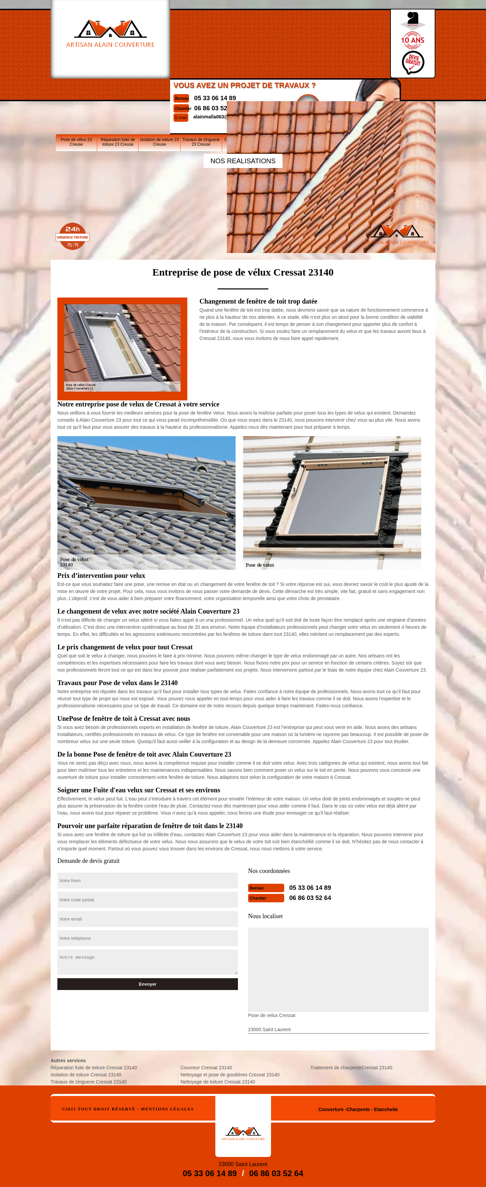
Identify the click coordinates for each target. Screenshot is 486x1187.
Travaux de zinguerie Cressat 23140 (89, 1081)
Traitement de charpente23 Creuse (367, 90)
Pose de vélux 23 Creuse (76, 90)
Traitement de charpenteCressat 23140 (351, 1067)
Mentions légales (167, 1109)
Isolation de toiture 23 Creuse (159, 90)
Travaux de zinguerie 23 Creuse (201, 90)
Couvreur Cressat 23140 (206, 1067)
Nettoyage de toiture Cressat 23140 (218, 1081)
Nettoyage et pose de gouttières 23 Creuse (284, 90)
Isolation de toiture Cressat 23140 (86, 1074)
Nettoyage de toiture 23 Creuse (325, 90)
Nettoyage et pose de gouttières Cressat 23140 (230, 1074)
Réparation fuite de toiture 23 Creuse (118, 90)
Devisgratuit (292, 41)
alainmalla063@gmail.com (207, 52)
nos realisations (242, 161)
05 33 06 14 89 (199, 33)
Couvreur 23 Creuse (242, 88)
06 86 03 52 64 (199, 43)
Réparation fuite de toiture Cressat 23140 (94, 1067)
